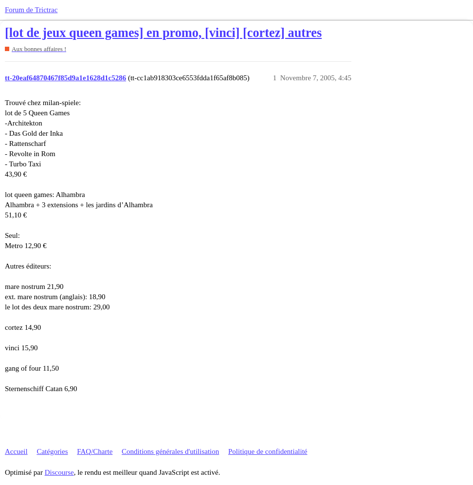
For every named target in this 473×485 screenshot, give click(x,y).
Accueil (16, 451)
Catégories (52, 451)
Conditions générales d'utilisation (170, 451)
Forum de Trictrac (31, 10)
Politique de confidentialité (267, 451)
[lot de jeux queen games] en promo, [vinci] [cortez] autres (163, 33)
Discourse (59, 472)
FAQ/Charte (94, 451)
